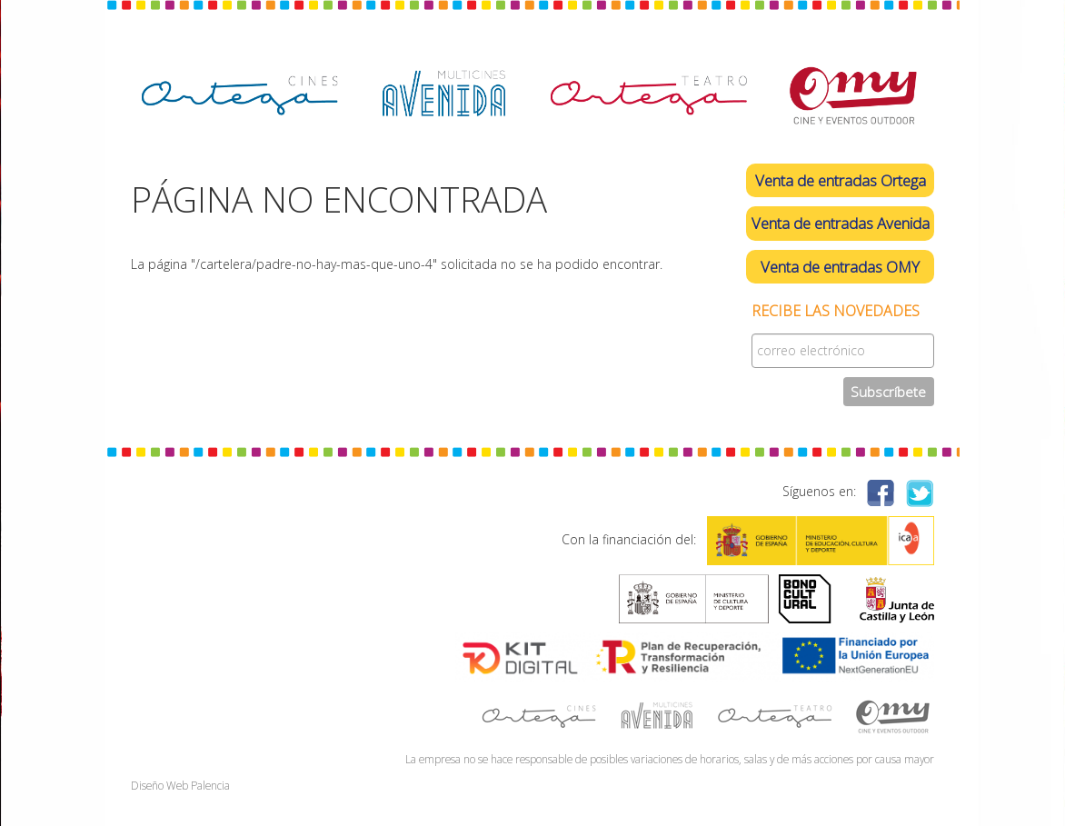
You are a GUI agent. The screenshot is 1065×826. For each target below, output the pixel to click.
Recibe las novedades (835, 311)
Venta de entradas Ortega (840, 180)
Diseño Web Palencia (180, 785)
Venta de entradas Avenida (840, 223)
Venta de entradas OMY (840, 266)
